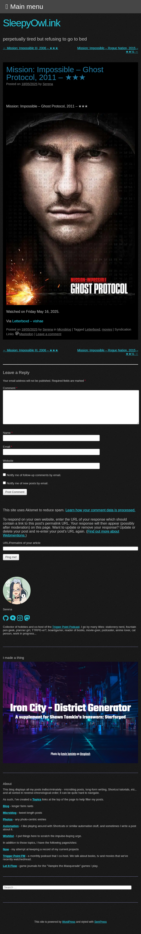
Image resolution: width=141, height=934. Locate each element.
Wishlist (8, 836)
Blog (6, 806)
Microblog (64, 329)
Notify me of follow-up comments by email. (34, 475)
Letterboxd (92, 329)
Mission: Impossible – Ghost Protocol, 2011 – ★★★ (54, 73)
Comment (10, 388)
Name (7, 432)
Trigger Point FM (14, 856)
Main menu (26, 6)
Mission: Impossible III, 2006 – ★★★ (30, 48)
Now (6, 849)
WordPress (68, 921)
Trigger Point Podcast (65, 627)
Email (7, 446)
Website (8, 460)
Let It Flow (10, 866)
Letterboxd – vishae (27, 321)
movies (107, 329)
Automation (11, 826)
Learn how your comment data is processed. (100, 510)
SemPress (100, 921)
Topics (36, 799)
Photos (7, 819)
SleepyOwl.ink (31, 22)
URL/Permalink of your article (21, 543)
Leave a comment (48, 334)
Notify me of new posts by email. (27, 483)
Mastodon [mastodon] (24, 334)
